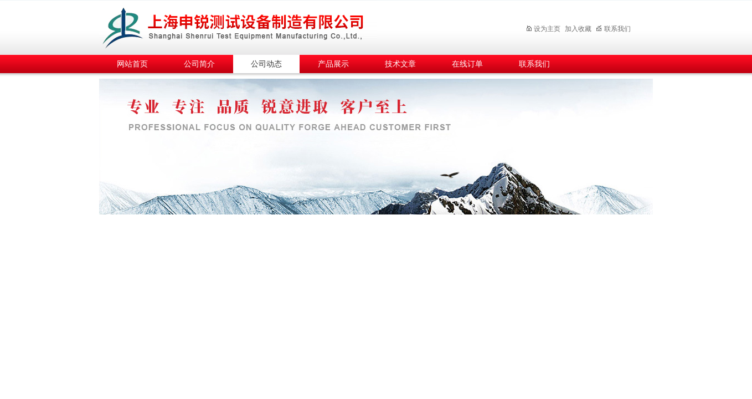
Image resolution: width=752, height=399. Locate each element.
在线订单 (467, 64)
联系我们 (613, 29)
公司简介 (199, 64)
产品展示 (333, 64)
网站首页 (132, 64)
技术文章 (400, 64)
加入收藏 (578, 29)
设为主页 (543, 29)
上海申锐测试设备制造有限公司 (246, 26)
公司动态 (266, 64)
